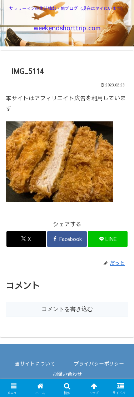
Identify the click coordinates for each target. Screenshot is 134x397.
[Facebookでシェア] (67, 239)
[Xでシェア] (26, 239)
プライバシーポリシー (99, 363)
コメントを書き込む (67, 309)
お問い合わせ (67, 373)
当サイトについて (35, 363)
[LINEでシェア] (108, 239)
